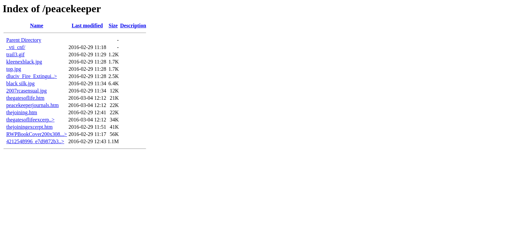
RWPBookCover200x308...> (36, 134)
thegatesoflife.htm (25, 98)
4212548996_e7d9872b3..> (35, 141)
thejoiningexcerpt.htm (29, 127)
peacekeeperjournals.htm (32, 105)
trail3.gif (15, 54)
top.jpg (13, 69)
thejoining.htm (21, 112)
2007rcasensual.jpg (26, 90)
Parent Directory (23, 40)
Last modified (87, 25)
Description (133, 25)
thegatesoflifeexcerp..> (30, 119)
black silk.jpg (20, 83)
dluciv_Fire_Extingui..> (31, 76)
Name (36, 25)
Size (113, 25)
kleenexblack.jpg (24, 62)
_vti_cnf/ (15, 47)
